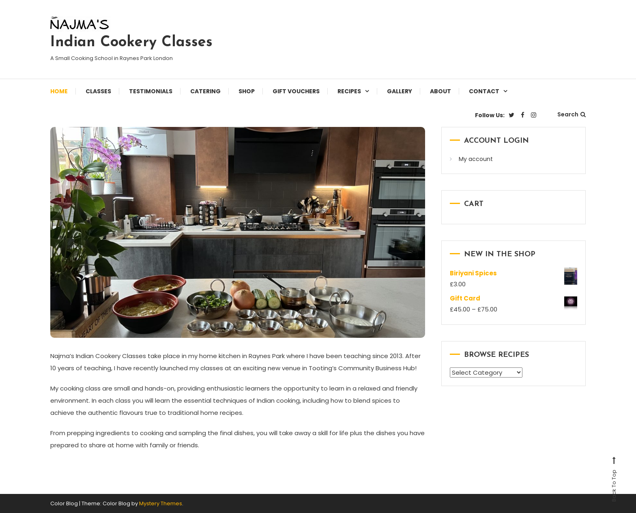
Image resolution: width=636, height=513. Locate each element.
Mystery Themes (160, 503)
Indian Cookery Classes (131, 42)
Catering (205, 91)
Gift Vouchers (296, 91)
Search (571, 114)
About (440, 91)
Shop (246, 91)
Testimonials (150, 91)
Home (59, 91)
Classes (98, 91)
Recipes (349, 91)
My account (476, 159)
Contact (484, 91)
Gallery (399, 91)
